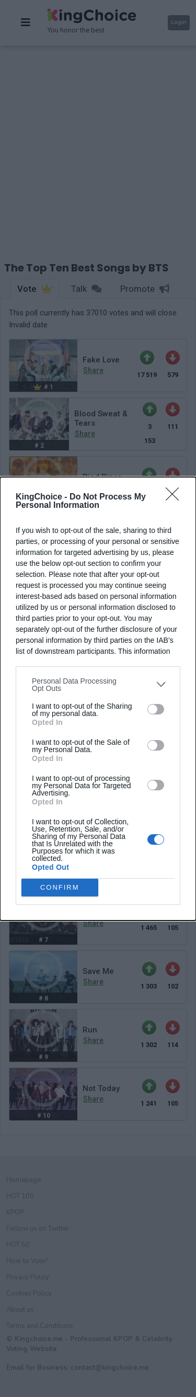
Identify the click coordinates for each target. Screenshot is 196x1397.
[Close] (176, 497)
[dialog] (98, 699)
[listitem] (98, 684)
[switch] (155, 709)
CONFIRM (59, 887)
